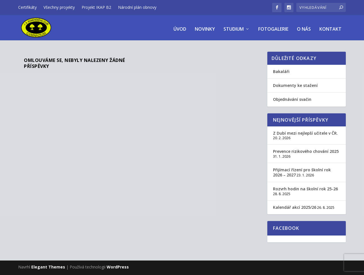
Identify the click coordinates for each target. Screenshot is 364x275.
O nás (304, 26)
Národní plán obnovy (137, 7)
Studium (234, 26)
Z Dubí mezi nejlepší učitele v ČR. (305, 130)
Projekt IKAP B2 (96, 7)
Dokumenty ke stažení (295, 83)
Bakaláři (281, 68)
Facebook (286, 225)
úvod (179, 26)
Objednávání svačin (292, 96)
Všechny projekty (59, 7)
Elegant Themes (48, 264)
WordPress (118, 264)
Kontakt (330, 26)
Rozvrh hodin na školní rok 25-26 (305, 186)
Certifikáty (27, 7)
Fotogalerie (273, 26)
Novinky (205, 26)
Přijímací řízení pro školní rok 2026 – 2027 (302, 169)
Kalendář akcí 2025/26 (294, 204)
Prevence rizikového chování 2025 (306, 148)
